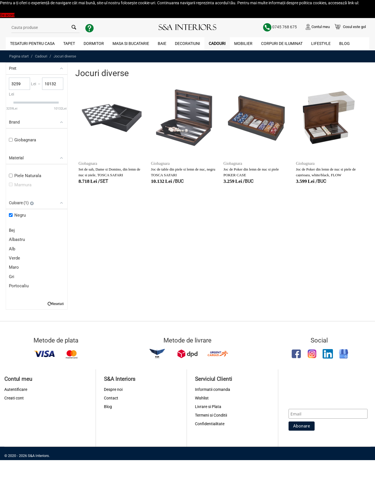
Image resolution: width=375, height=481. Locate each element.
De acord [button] (7, 15)
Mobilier (243, 43)
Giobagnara (22, 139)
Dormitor (94, 43)
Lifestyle (321, 43)
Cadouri (217, 43)
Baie (162, 43)
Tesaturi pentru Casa (32, 43)
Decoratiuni (187, 43)
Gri (11, 276)
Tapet (69, 43)
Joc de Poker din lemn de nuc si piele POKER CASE (251, 172)
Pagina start (19, 56)
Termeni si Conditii (211, 415)
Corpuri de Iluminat (282, 43)
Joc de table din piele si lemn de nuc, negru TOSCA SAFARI (183, 172)
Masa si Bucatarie (130, 43)
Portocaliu (19, 285)
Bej (12, 230)
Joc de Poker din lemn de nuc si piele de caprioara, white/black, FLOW (326, 172)
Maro (14, 267)
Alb (12, 249)
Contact (111, 398)
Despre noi (113, 389)
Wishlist (202, 398)
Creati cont (14, 398)
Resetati (58, 304)
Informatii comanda (212, 389)
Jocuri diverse (65, 56)
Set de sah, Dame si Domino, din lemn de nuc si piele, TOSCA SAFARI (109, 172)
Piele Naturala (25, 175)
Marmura (20, 184)
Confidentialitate (209, 423)
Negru (17, 215)
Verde (14, 258)
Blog (344, 43)
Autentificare (15, 389)
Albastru (17, 239)
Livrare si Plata (208, 406)
